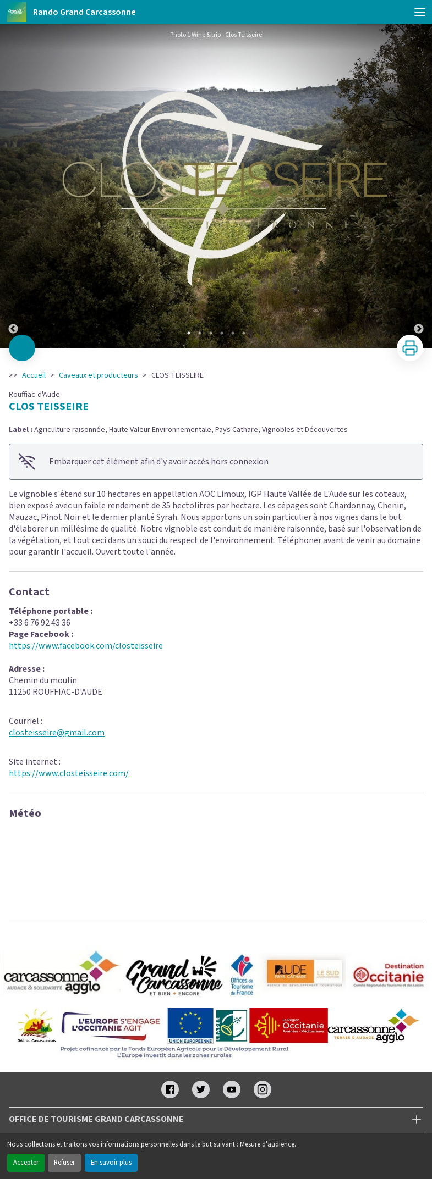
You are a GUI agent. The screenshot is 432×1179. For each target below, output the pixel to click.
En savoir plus (111, 1162)
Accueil (34, 375)
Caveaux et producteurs (98, 375)
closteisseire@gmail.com (57, 733)
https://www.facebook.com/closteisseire (86, 646)
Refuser (64, 1162)
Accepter (26, 1162)
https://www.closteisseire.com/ (69, 773)
